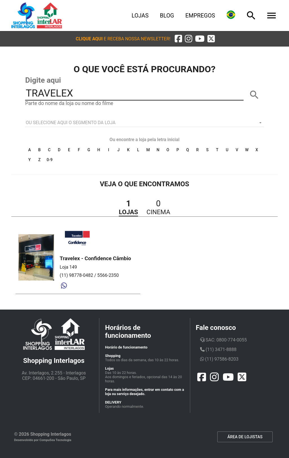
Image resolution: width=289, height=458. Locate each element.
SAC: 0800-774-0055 (223, 340)
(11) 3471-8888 (218, 349)
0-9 (49, 159)
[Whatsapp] (64, 286)
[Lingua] (230, 15)
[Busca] (251, 15)
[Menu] (271, 15)
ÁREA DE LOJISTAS (244, 437)
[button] (123, 38)
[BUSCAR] (254, 94)
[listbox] (144, 123)
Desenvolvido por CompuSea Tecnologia (42, 440)
